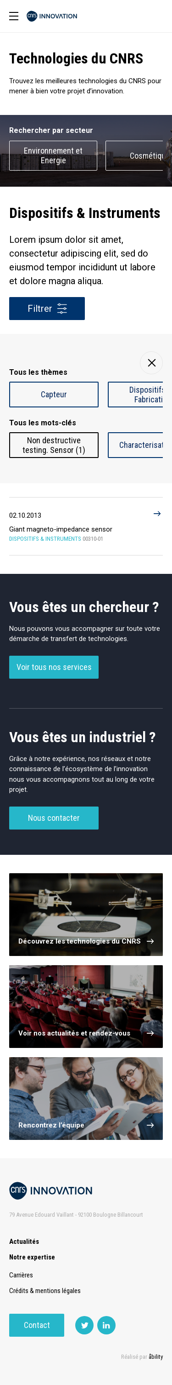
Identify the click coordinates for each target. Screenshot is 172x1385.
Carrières (21, 1275)
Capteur (54, 394)
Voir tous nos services (54, 667)
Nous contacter (54, 818)
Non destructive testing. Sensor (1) (53, 445)
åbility (156, 1356)
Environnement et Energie (53, 155)
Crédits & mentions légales (45, 1291)
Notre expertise (32, 1257)
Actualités (24, 1241)
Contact (37, 1325)
